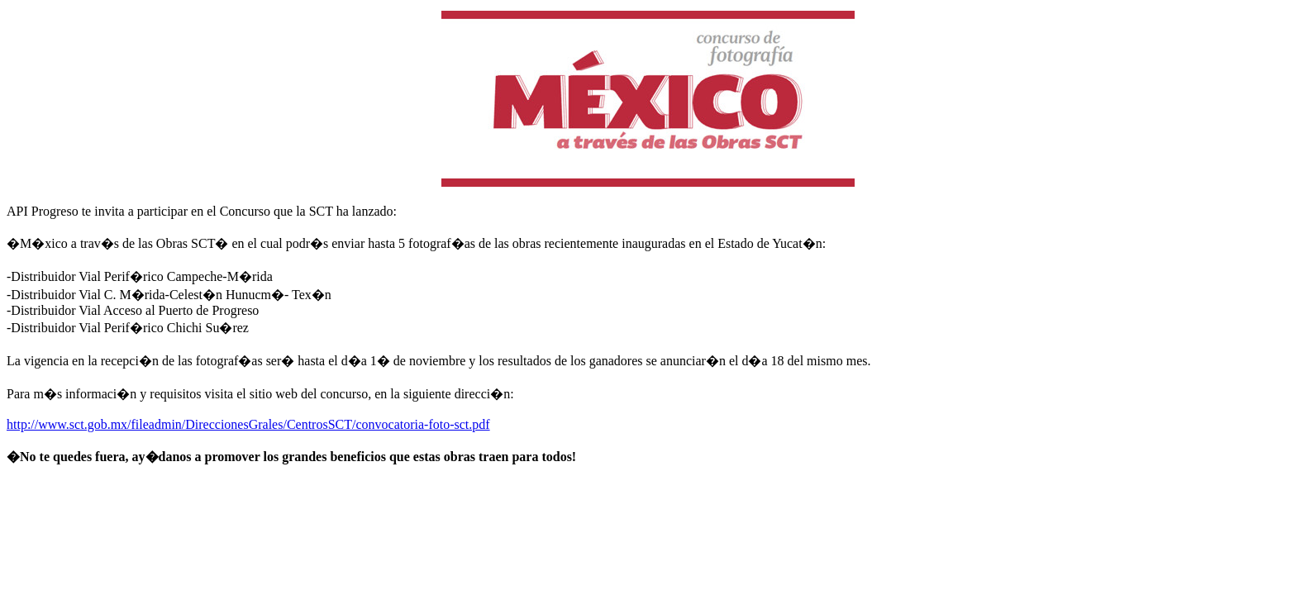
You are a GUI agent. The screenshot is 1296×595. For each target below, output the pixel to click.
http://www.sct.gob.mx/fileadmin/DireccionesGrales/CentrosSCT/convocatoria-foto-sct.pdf (248, 424)
